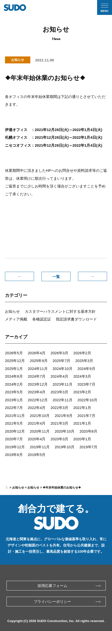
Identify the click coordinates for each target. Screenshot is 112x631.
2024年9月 (86, 368)
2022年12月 (38, 400)
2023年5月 (14, 392)
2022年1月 (82, 408)
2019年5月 (37, 454)
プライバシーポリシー (67, 601)
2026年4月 (37, 353)
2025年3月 (84, 361)
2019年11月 (40, 447)
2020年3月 (59, 439)
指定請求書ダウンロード (76, 319)
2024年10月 (63, 368)
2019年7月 (88, 447)
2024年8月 (14, 376)
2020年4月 (37, 439)
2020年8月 (88, 431)
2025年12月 (15, 361)
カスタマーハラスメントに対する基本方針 (60, 311)
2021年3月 (59, 423)
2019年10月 (65, 447)
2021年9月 (64, 415)
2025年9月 (39, 361)
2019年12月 (15, 447)
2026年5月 (14, 353)
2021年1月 (82, 423)
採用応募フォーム (69, 586)
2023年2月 (82, 392)
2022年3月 (59, 408)
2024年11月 (38, 368)
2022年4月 (37, 408)
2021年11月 (15, 415)
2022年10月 (87, 400)
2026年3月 (59, 353)
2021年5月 (14, 423)
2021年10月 (40, 415)
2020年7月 (14, 439)
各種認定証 (41, 319)
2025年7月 (62, 361)
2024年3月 (82, 376)
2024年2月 (14, 384)
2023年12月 (38, 384)
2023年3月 (59, 392)
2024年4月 (59, 376)
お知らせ (12, 311)
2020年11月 (40, 431)
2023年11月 (63, 384)
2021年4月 (37, 423)
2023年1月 (14, 400)
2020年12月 (15, 431)
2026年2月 (82, 353)
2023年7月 (86, 384)
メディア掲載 (16, 319)
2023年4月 (37, 392)
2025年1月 (14, 368)
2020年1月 (82, 439)
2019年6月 (14, 454)
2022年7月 (14, 408)
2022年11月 (63, 400)
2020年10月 (65, 431)
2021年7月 (86, 415)
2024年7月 (37, 376)
